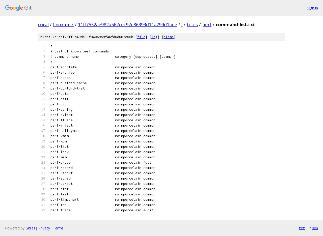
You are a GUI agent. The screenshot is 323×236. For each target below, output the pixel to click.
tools (192, 24)
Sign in (312, 8)
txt (302, 228)
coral (43, 24)
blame (169, 37)
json (314, 228)
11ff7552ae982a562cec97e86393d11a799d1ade (127, 24)
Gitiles (30, 228)
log (154, 37)
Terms (58, 228)
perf (206, 24)
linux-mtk (63, 24)
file (141, 37)
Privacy (44, 228)
